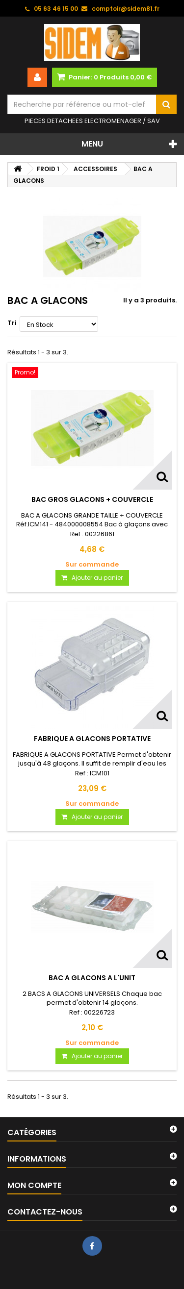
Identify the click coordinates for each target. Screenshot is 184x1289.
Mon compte (34, 1185)
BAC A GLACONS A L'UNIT (92, 978)
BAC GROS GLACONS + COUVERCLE (92, 499)
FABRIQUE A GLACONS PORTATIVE (92, 739)
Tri (12, 322)
